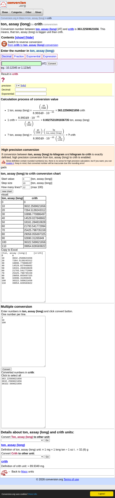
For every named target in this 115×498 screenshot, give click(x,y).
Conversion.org (8, 18)
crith (71, 29)
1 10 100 (23, 341)
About (38, 12)
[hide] (29, 37)
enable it (10, 163)
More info (33, 495)
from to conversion (33, 45)
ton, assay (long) (36, 18)
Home (5, 12)
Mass (22, 18)
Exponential (34, 56)
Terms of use (71, 479)
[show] (20, 37)
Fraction (19, 56)
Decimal (6, 56)
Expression (49, 56)
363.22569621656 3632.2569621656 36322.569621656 (23, 402)
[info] (23, 85)
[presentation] (43, 109)
